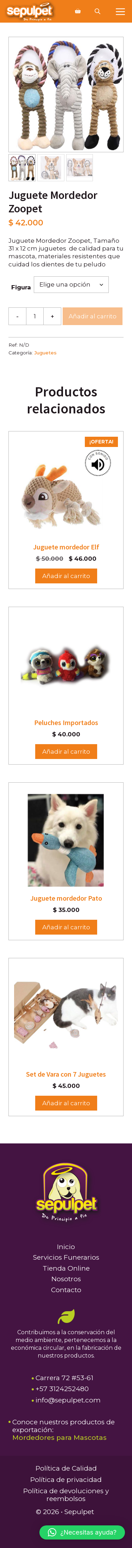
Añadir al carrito (93, 316)
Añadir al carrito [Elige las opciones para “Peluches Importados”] (66, 751)
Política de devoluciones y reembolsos (66, 1495)
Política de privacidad (66, 1480)
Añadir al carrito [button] (66, 575)
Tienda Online (66, 1268)
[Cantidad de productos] (35, 316)
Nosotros (66, 1279)
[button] (82, 1532)
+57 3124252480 (62, 1389)
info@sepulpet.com (68, 1400)
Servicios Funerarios (66, 1257)
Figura (21, 287)
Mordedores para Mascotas (59, 1438)
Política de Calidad (66, 1468)
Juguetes (45, 352)
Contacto (66, 1290)
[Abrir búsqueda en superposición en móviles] (98, 11)
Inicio (66, 1247)
